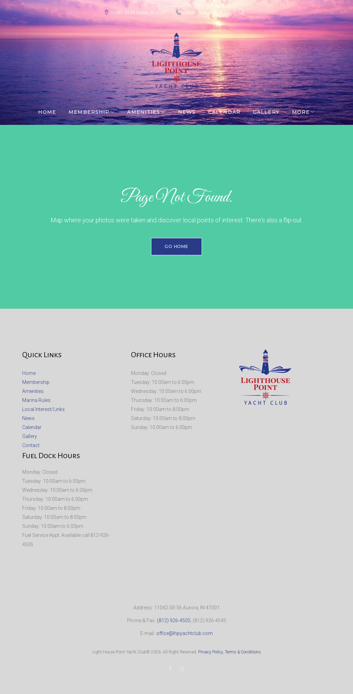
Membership (89, 109)
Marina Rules (36, 397)
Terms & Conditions (243, 649)
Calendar (224, 109)
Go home (177, 243)
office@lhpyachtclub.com (184, 630)
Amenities (143, 109)
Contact (30, 442)
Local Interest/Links (43, 406)
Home (47, 109)
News (187, 109)
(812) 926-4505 (222, 11)
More (301, 109)
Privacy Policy (210, 649)
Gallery (266, 109)
